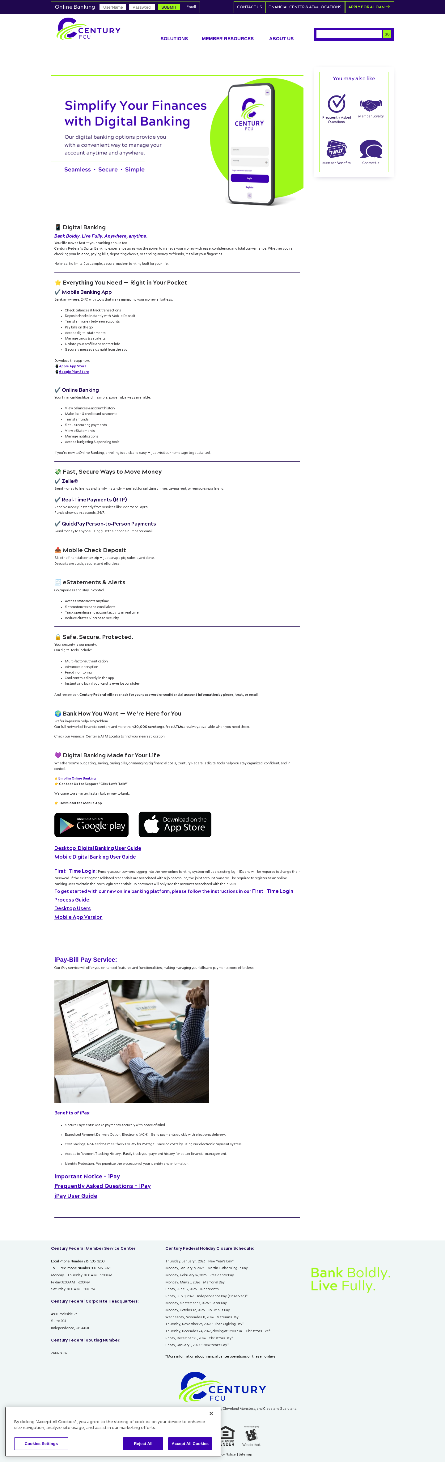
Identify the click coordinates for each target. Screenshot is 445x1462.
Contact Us (259, 7)
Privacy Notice (225, 1454)
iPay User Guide (75, 1196)
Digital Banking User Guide (97, 848)
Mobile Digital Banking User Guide (95, 856)
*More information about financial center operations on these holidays (220, 1356)
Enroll (191, 7)
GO (387, 34)
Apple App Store (73, 366)
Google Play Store (74, 372)
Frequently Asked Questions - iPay (102, 1186)
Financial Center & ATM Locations (311, 7)
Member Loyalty (371, 108)
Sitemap (245, 1454)
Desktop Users (72, 908)
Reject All (143, 1443)
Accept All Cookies (190, 1443)
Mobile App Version (78, 916)
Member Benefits (336, 152)
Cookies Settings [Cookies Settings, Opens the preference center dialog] (41, 1443)
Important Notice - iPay (87, 1176)
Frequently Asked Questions (336, 109)
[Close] (211, 1413)
